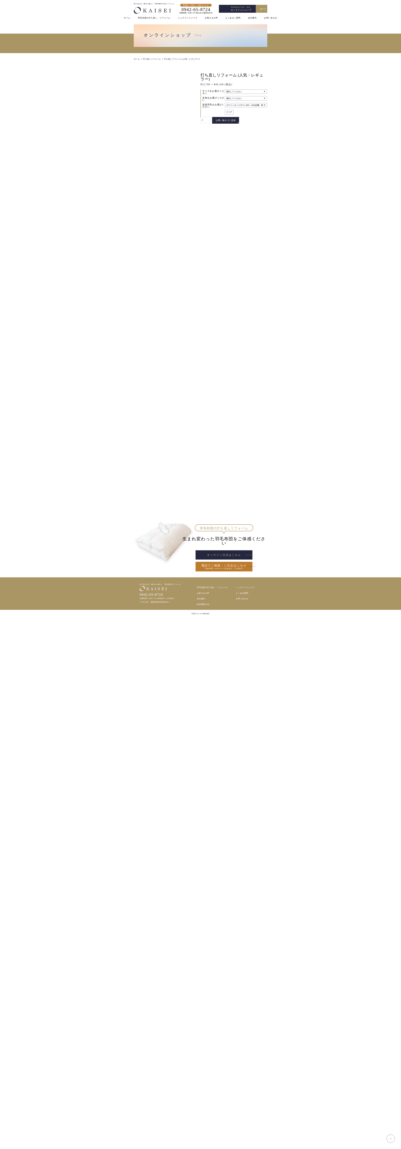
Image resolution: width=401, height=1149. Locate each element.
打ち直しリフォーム (152, 59)
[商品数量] (205, 120)
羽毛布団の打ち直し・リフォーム (154, 18)
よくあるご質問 (233, 18)
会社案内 (252, 18)
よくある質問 (242, 1125)
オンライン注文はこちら (224, 1086)
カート (263, 9)
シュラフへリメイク (187, 18)
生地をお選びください (213, 99)
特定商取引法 (203, 1136)
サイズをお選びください (213, 92)
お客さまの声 (211, 18)
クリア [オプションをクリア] (229, 112)
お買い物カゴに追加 (226, 120)
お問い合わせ (270, 18)
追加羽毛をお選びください (213, 105)
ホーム (127, 18)
